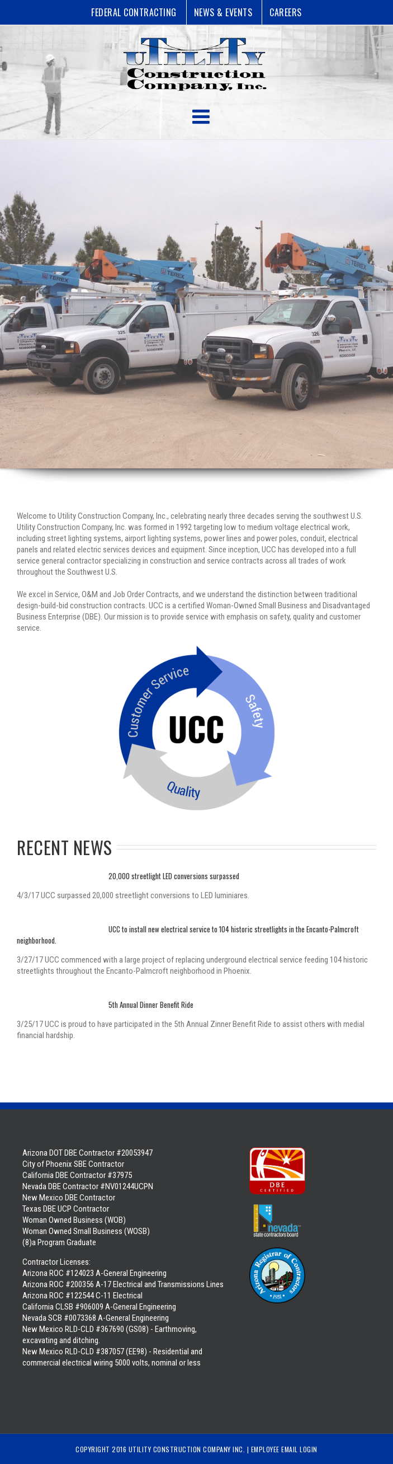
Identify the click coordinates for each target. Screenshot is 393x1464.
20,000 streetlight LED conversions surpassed (173, 875)
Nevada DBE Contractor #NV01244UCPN (87, 1186)
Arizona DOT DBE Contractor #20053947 (87, 1153)
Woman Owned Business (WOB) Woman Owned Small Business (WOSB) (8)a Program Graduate (86, 1231)
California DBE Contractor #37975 (77, 1175)
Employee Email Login (284, 1449)
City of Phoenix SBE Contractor (73, 1164)
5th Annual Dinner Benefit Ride (150, 1004)
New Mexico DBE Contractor (68, 1198)
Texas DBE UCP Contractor (65, 1209)
